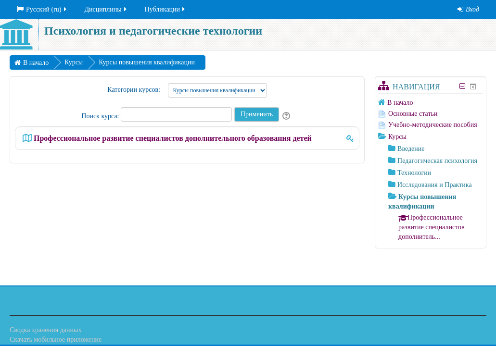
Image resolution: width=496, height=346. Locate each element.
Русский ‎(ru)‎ (42, 9)
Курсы (397, 136)
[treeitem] (430, 102)
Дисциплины (106, 9)
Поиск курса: (101, 116)
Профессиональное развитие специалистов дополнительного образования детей (173, 138)
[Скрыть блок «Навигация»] (462, 86)
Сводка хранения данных (45, 330)
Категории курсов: (133, 89)
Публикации (165, 9)
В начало (400, 102)
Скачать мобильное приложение (56, 339)
